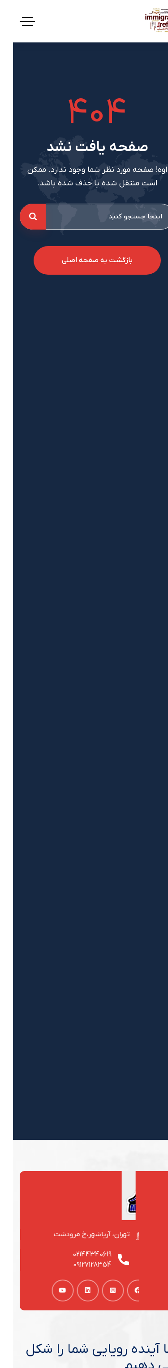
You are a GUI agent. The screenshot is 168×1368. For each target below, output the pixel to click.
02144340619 (81, 1254)
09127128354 (81, 1264)
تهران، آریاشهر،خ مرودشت (81, 1234)
